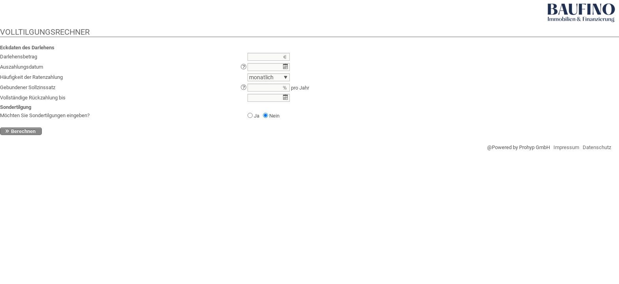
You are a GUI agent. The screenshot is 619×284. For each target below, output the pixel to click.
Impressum (566, 147)
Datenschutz (597, 147)
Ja (256, 116)
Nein (274, 116)
